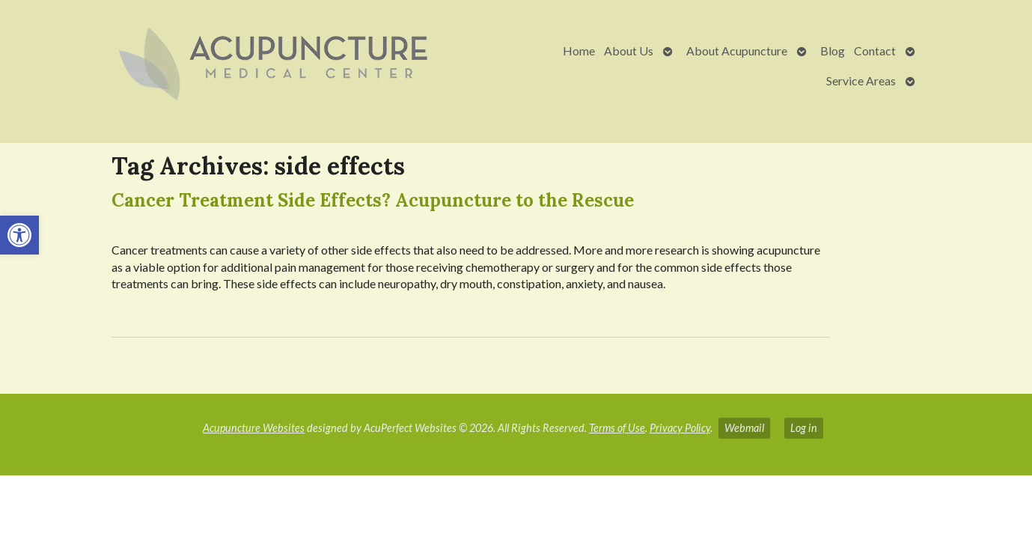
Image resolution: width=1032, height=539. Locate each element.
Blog (832, 50)
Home (579, 50)
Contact (875, 50)
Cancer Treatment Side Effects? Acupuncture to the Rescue (373, 200)
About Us (628, 50)
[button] (19, 235)
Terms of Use (617, 427)
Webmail (744, 427)
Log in (803, 427)
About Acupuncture (736, 50)
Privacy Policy (680, 427)
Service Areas (861, 80)
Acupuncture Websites (254, 427)
